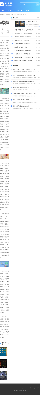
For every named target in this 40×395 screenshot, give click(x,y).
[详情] (39, 26)
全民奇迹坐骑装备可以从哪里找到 (22, 50)
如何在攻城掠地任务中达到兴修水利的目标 (24, 57)
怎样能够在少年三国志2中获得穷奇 (23, 33)
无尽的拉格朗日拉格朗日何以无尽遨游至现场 (24, 93)
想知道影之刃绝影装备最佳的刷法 (21, 87)
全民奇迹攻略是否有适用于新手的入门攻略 (24, 75)
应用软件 (28, 10)
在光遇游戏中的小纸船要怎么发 (22, 54)
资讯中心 (10, 10)
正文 (25, 14)
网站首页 (8, 14)
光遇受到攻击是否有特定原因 (21, 40)
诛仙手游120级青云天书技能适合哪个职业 (23, 81)
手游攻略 (20, 14)
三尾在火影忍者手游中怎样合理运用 (23, 30)
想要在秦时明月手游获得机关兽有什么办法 (24, 69)
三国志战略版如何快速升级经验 (21, 100)
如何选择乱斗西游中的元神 (21, 47)
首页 (3, 10)
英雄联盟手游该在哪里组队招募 (21, 106)
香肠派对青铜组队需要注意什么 (22, 43)
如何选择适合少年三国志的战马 (33, 22)
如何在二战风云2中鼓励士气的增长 (23, 60)
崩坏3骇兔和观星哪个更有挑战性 (22, 36)
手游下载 (19, 10)
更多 (6, 343)
